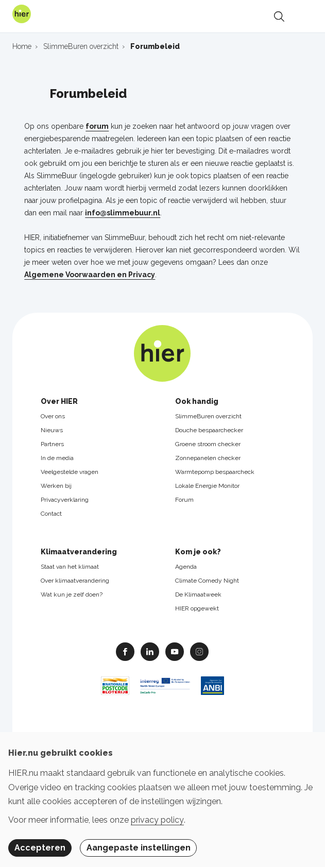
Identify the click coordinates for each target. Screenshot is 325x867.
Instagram (199, 651)
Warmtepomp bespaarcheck (214, 471)
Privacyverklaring (65, 499)
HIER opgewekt (197, 608)
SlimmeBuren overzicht (208, 416)
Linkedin (150, 651)
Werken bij (56, 485)
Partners (52, 444)
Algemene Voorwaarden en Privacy (89, 274)
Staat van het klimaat (70, 566)
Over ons (53, 416)
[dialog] (162, 799)
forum (97, 126)
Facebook (125, 651)
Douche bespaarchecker (209, 430)
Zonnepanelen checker (208, 458)
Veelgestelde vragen (69, 471)
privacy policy (157, 820)
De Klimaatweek (198, 594)
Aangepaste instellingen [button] (139, 848)
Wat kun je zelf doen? (71, 594)
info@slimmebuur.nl (122, 213)
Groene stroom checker (208, 444)
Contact (51, 513)
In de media (57, 458)
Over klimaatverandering (75, 580)
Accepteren (39, 848)
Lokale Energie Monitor (207, 485)
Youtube (174, 651)
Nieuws (52, 430)
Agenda (186, 566)
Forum (184, 499)
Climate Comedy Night (207, 580)
